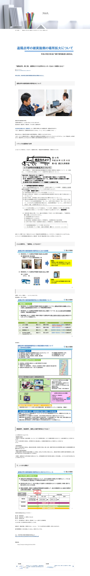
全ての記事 (17, 30)
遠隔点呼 (17, 70)
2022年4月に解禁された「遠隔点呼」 (23, 128)
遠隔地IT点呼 (29, 70)
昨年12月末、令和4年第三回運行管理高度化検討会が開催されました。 (29, 75)
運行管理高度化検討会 (22, 70)
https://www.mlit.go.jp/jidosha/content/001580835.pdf (27, 536)
